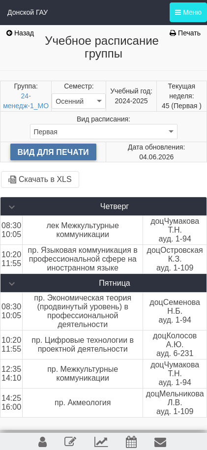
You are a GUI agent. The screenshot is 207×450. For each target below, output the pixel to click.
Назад (20, 33)
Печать (185, 33)
